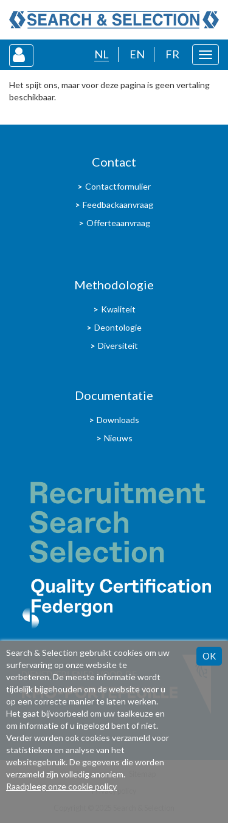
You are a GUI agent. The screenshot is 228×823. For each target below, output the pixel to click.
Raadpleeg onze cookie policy (61, 786)
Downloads (118, 420)
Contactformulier (118, 186)
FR (172, 54)
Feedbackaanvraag (118, 204)
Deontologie (118, 327)
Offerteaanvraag (118, 223)
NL (101, 54)
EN (137, 54)
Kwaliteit (118, 309)
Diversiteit (118, 345)
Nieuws (118, 438)
